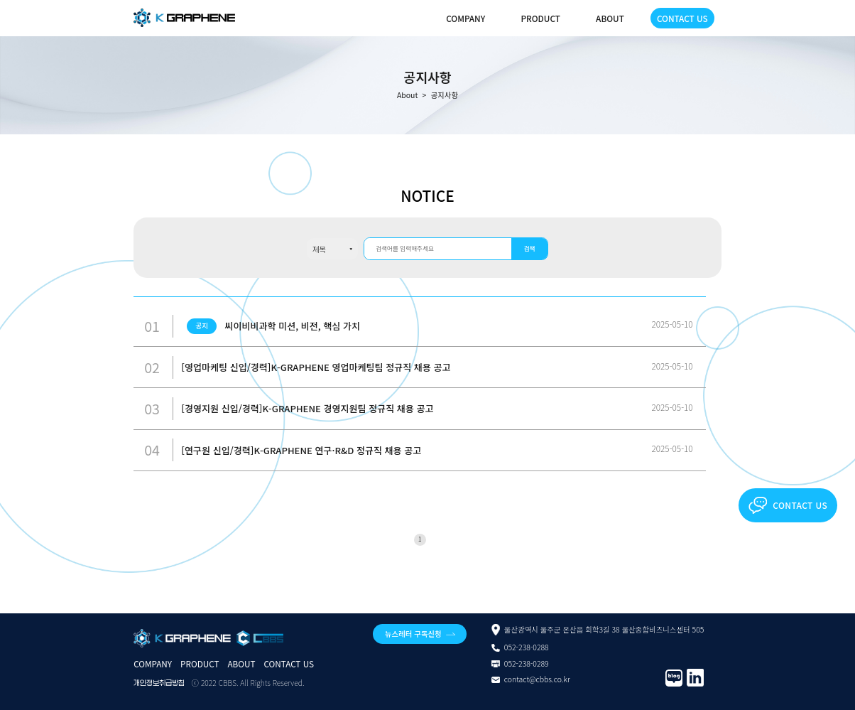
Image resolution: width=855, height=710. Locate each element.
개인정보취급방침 (159, 683)
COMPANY (465, 18)
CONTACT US (682, 18)
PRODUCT (540, 18)
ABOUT (610, 18)
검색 (529, 248)
